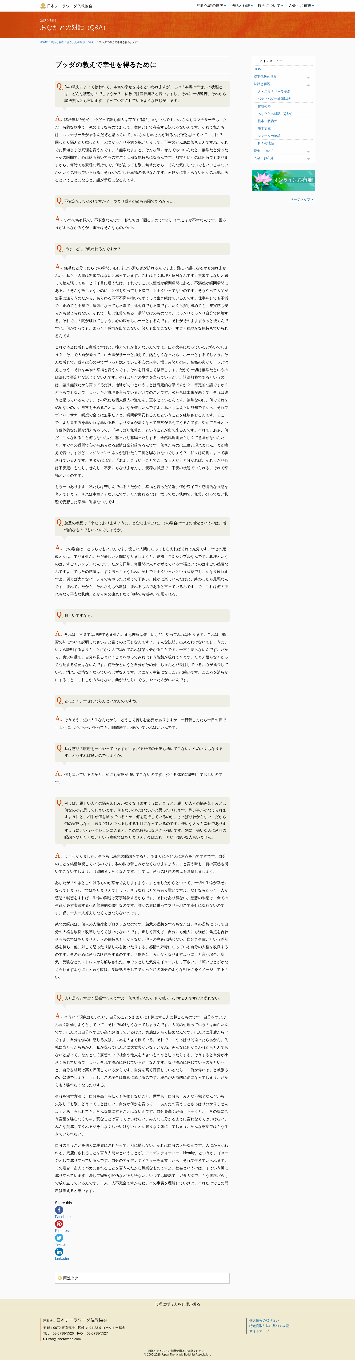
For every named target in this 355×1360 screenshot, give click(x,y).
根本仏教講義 (267, 121)
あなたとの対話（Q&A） (81, 42)
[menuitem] (210, 5)
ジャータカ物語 (269, 136)
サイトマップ (259, 1331)
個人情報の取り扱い (264, 1320)
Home (44, 42)
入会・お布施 (299, 6)
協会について (269, 6)
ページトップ (300, 199)
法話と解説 (240, 6)
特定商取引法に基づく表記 (269, 1326)
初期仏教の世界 (210, 6)
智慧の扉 (264, 106)
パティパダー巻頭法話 (274, 99)
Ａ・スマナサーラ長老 (274, 91)
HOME (259, 69)
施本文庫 (264, 128)
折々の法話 (266, 143)
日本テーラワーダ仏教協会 (69, 6)
